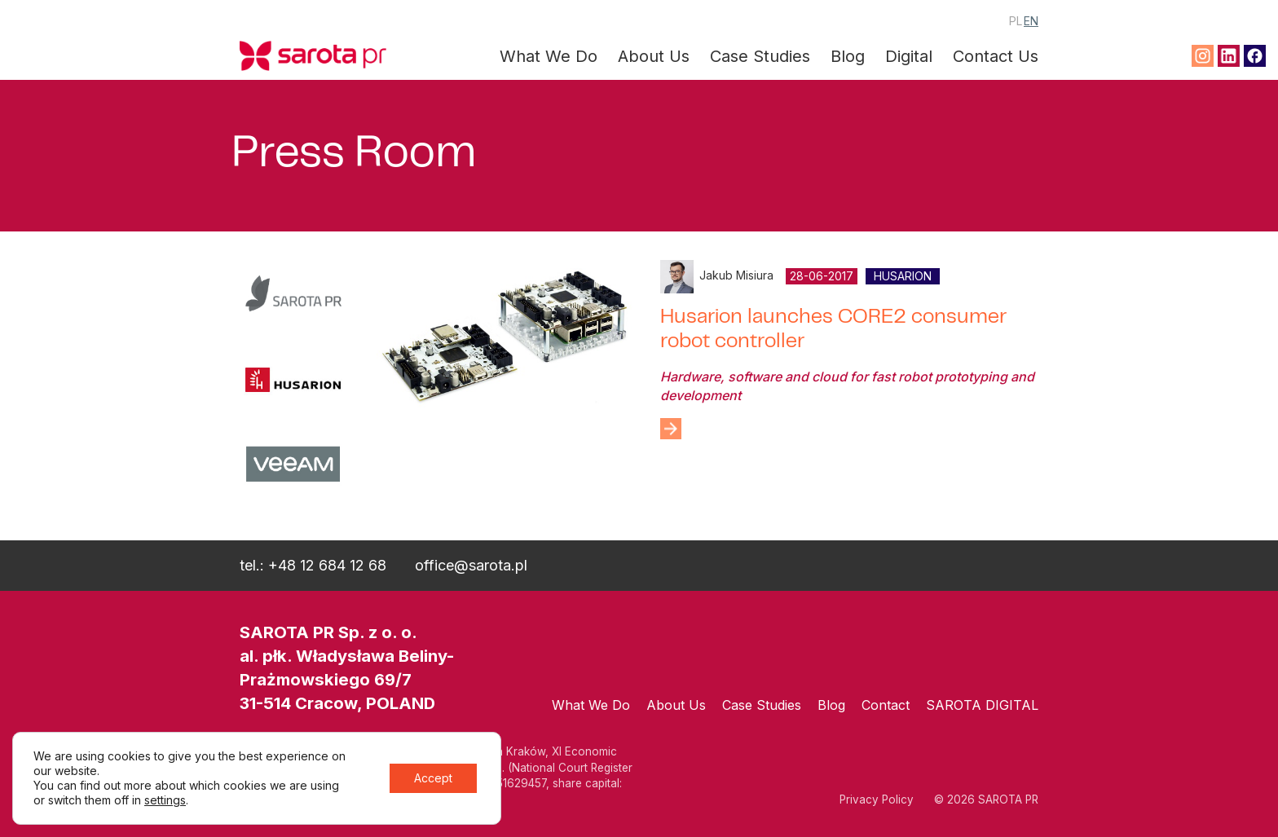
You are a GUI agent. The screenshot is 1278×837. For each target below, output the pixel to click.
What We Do (548, 56)
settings (165, 800)
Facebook (1255, 56)
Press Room (353, 155)
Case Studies (760, 56)
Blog (848, 56)
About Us (654, 56)
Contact (886, 705)
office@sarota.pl (471, 565)
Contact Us (995, 56)
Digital (908, 56)
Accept (433, 778)
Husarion (903, 276)
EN (1031, 21)
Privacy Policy (877, 799)
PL (1015, 21)
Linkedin (1229, 56)
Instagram (1203, 56)
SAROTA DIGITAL (982, 705)
